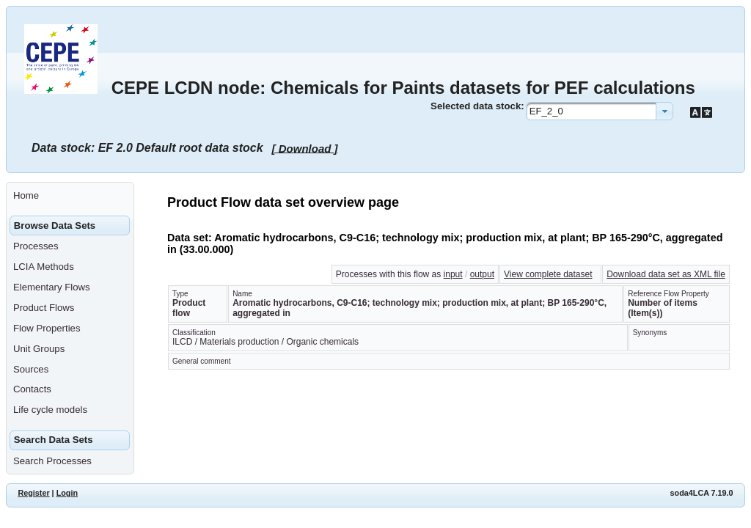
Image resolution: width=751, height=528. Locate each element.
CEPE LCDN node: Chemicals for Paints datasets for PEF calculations (403, 88)
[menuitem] (70, 195)
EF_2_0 (546, 111)
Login (67, 492)
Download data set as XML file (666, 274)
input (453, 274)
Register (33, 492)
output (482, 274)
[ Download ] (305, 148)
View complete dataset (548, 274)
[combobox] (599, 111)
